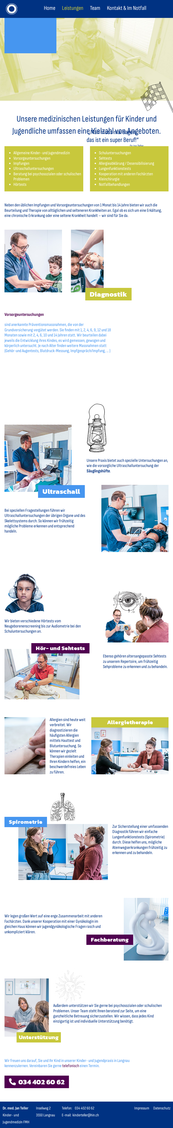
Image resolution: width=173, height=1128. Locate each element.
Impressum (141, 1108)
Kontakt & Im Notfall (126, 8)
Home (49, 8)
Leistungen (72, 8)
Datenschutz (161, 1108)
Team (95, 8)
